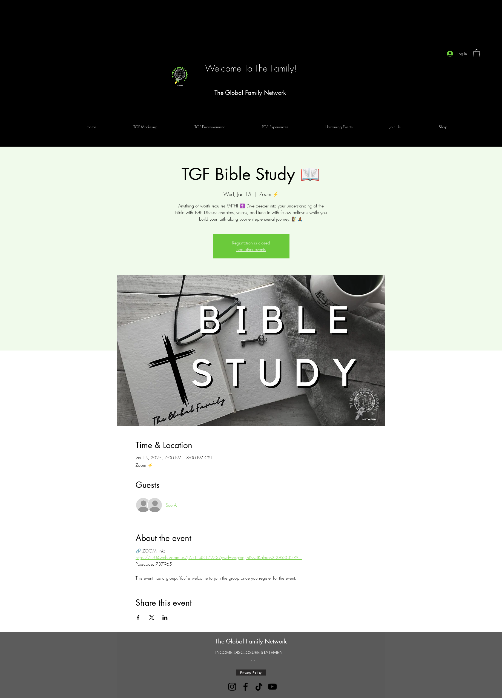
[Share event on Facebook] (138, 617)
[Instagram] (232, 686)
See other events (251, 249)
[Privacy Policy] (251, 672)
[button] (476, 53)
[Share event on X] (151, 617)
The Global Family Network (250, 92)
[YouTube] (272, 686)
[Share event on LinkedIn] (165, 617)
